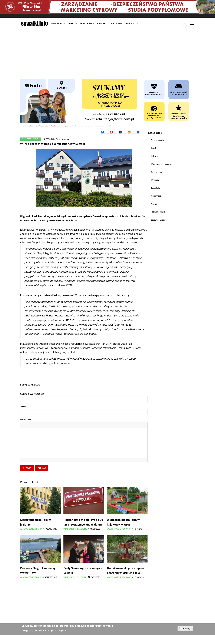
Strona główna (29, 126)
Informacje (132, 23)
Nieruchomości (158, 212)
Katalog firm (116, 23)
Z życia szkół (157, 172)
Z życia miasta (157, 140)
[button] (24, 425)
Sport (153, 148)
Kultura (154, 156)
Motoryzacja (156, 196)
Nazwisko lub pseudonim (32, 394)
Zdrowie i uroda (158, 220)
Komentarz (25, 419)
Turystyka (155, 188)
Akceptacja (185, 628)
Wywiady (155, 180)
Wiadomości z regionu (60, 126)
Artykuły (155, 204)
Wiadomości (58, 23)
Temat (23, 406)
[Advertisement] (107, 56)
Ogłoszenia (87, 23)
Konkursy (102, 23)
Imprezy (72, 23)
